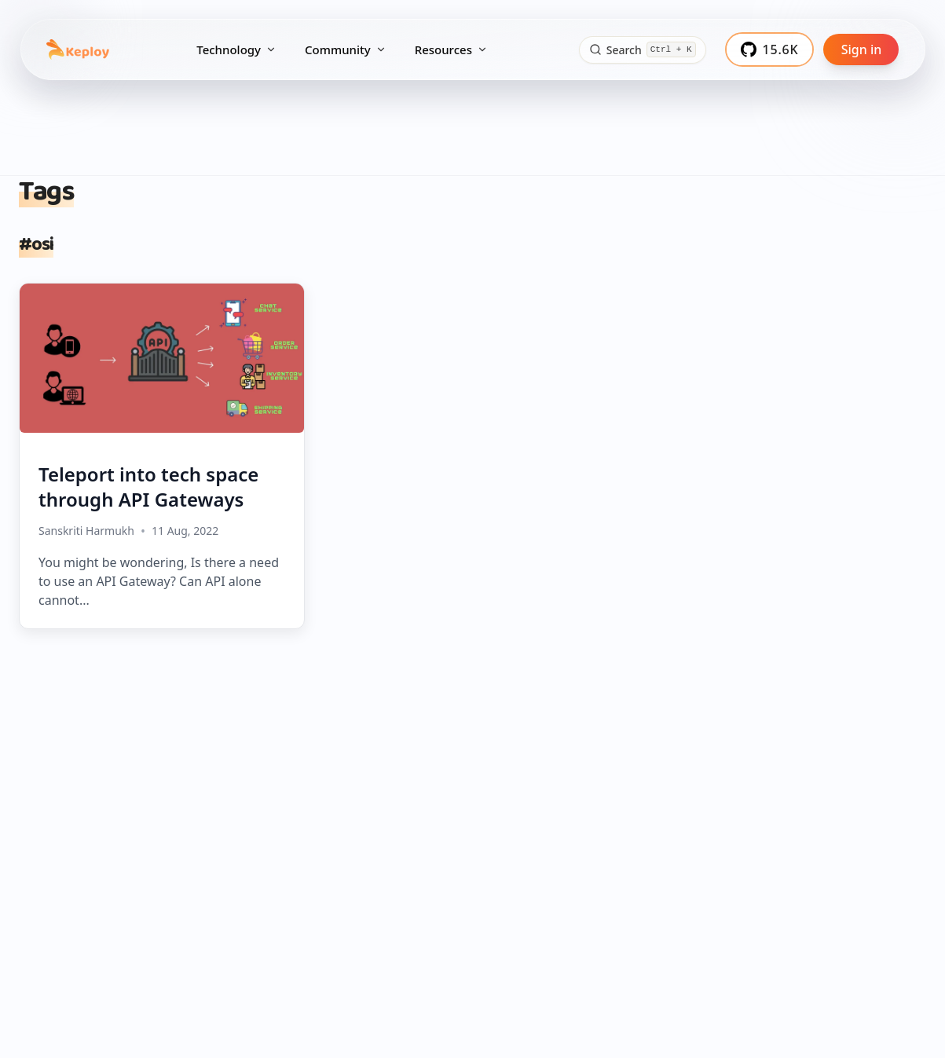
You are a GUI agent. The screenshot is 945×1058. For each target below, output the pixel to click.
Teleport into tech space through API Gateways (148, 487)
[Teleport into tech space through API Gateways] (162, 358)
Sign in (861, 49)
